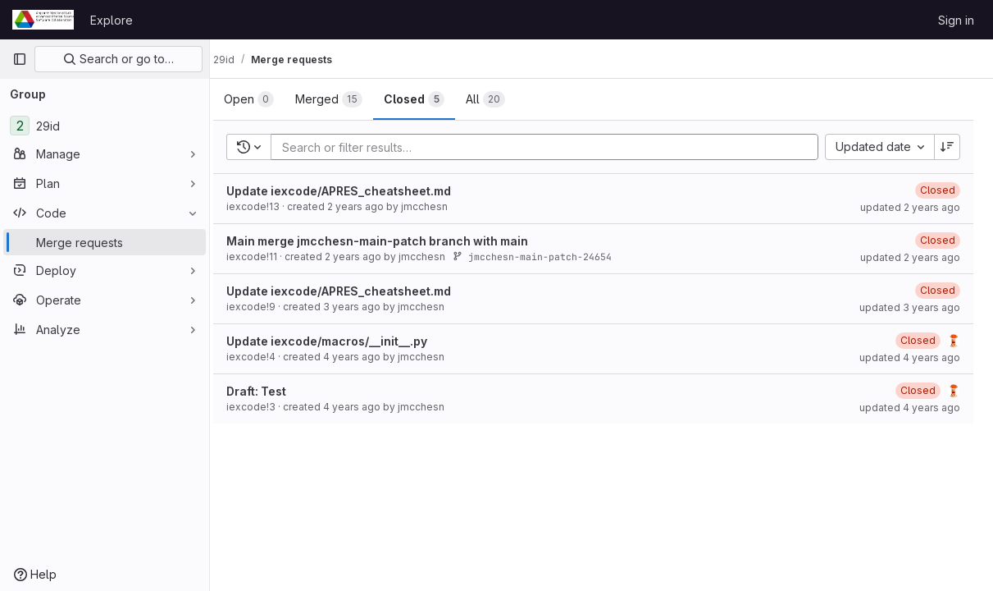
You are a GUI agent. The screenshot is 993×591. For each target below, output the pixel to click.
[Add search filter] (558, 147)
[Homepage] (43, 20)
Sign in (956, 20)
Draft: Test (273, 391)
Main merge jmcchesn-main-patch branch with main (393, 241)
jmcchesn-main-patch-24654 (548, 256)
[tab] (265, 99)
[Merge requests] (104, 242)
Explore (111, 20)
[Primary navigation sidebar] (20, 59)
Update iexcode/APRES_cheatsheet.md (355, 191)
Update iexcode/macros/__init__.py (343, 341)
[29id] (104, 125)
